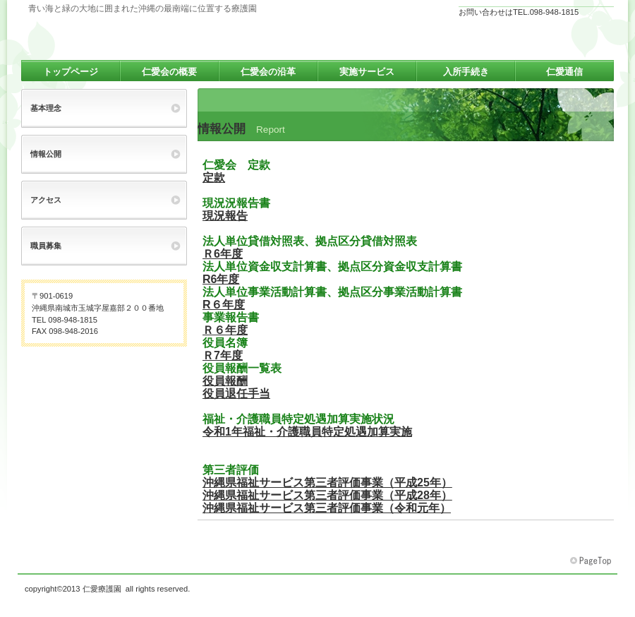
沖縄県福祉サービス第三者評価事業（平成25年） (327, 483)
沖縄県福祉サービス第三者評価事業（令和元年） (326, 508)
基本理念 (45, 108)
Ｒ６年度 (225, 330)
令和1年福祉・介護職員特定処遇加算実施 (307, 432)
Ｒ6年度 (222, 254)
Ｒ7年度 (222, 355)
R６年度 (223, 305)
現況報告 (225, 216)
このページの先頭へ (592, 561)
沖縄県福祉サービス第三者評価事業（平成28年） (327, 495)
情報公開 (45, 154)
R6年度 (220, 279)
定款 (213, 178)
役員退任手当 (236, 394)
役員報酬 (225, 381)
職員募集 (45, 245)
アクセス (45, 200)
